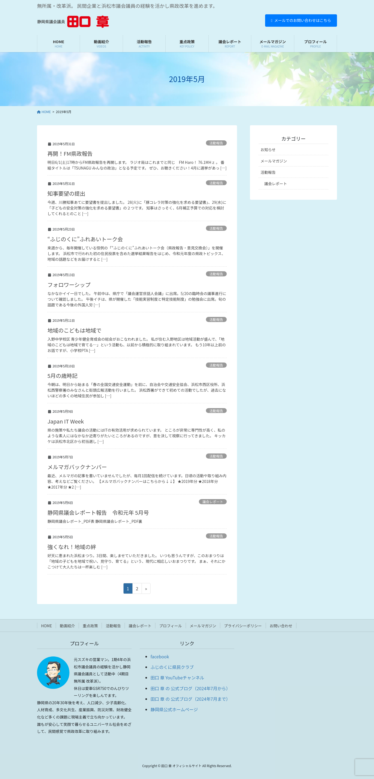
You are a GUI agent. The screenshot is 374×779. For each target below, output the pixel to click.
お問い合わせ (281, 625)
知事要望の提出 (66, 193)
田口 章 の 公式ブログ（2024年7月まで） (190, 699)
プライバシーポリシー (243, 625)
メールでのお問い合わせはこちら (301, 20)
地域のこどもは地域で (74, 330)
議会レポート (212, 501)
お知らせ (268, 149)
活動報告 (216, 142)
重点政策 (90, 625)
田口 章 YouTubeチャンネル (177, 677)
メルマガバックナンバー (77, 467)
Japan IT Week (65, 421)
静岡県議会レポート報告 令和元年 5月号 (98, 512)
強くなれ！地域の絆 (71, 547)
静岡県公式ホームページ (174, 709)
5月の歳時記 (62, 376)
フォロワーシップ (69, 285)
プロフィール (170, 625)
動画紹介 (67, 625)
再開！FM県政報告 (69, 153)
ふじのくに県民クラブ (172, 667)
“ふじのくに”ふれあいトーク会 (85, 239)
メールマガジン (274, 161)
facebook (160, 656)
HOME (46, 625)
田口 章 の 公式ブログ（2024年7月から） (190, 688)
